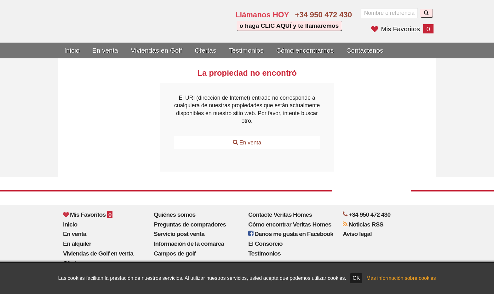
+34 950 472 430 (323, 14)
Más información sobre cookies (401, 278)
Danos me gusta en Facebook (290, 234)
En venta (105, 50)
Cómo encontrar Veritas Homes (289, 224)
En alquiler (77, 243)
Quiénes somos (175, 214)
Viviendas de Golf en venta (98, 253)
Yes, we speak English (176, 29)
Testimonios (246, 50)
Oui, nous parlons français (212, 29)
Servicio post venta (179, 234)
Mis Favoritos (402, 28)
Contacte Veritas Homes (280, 214)
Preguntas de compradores (190, 224)
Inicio (72, 50)
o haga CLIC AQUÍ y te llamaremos (289, 25)
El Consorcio (265, 243)
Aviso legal (357, 234)
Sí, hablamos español (194, 29)
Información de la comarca (189, 243)
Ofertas (205, 50)
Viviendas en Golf (156, 50)
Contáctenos (365, 50)
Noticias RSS (363, 224)
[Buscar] (426, 13)
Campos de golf (175, 253)
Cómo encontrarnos (305, 50)
